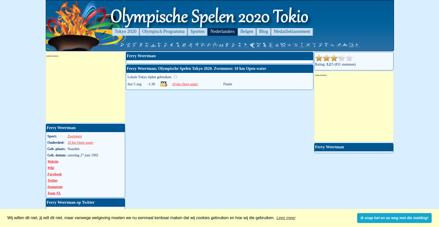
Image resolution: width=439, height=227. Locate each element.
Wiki (51, 168)
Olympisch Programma (163, 31)
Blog (263, 31)
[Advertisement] (85, 89)
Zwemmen (74, 136)
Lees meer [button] (286, 218)
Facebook (55, 174)
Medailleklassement (292, 31)
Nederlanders (222, 31)
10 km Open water (185, 84)
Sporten (197, 31)
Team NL (54, 193)
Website (53, 161)
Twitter (53, 180)
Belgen (246, 31)
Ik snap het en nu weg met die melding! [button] (394, 218)
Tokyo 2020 (125, 31)
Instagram (55, 187)
